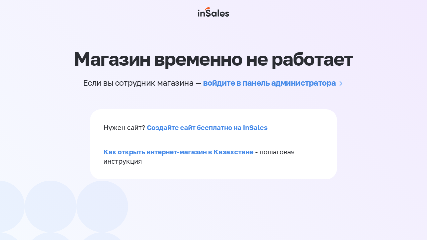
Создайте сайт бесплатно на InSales (207, 127)
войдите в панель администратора (269, 82)
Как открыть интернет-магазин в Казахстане (178, 152)
